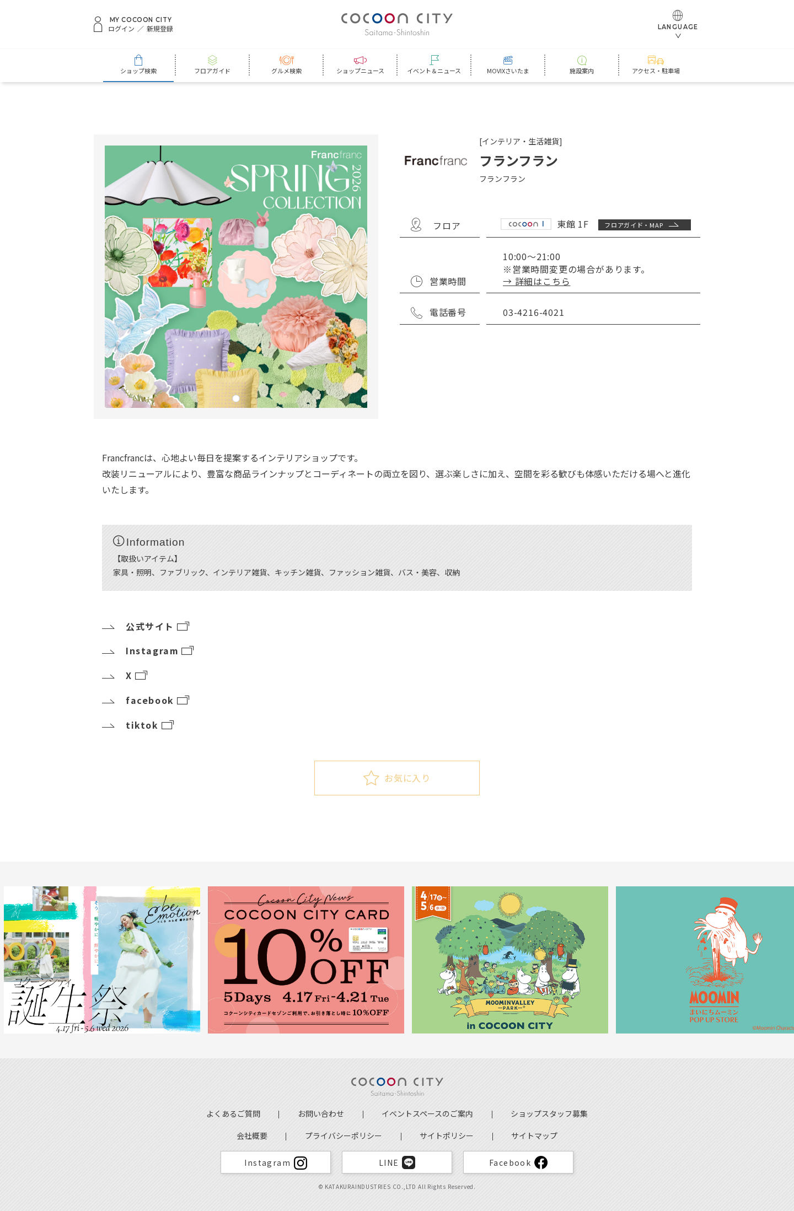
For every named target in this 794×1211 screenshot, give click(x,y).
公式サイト (146, 626)
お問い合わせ (321, 1113)
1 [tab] (236, 398)
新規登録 (160, 28)
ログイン (121, 28)
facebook (146, 700)
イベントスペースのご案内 (427, 1113)
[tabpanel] (236, 277)
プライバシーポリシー (343, 1135)
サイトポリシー (447, 1135)
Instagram (148, 650)
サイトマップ (534, 1135)
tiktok (138, 724)
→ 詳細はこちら (536, 281)
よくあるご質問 (233, 1113)
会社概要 (252, 1135)
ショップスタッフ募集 (549, 1113)
